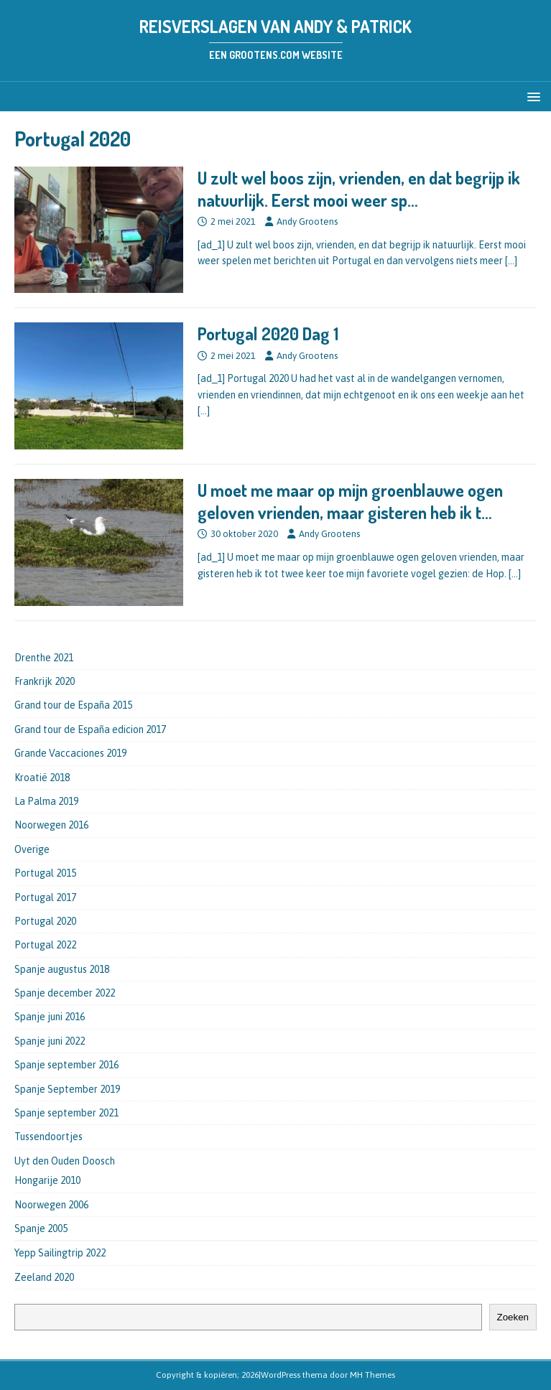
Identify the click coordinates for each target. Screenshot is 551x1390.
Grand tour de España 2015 (73, 705)
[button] (531, 95)
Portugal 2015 (45, 873)
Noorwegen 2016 (51, 825)
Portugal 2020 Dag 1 (268, 333)
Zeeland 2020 (44, 1277)
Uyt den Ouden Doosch (64, 1161)
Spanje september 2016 (66, 1065)
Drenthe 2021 (43, 657)
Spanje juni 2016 (49, 1016)
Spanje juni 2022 (49, 1041)
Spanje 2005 (41, 1228)
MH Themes (372, 1375)
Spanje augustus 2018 (61, 969)
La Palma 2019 (46, 801)
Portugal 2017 (45, 897)
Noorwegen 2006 (51, 1205)
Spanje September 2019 (67, 1089)
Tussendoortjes (48, 1136)
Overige (32, 849)
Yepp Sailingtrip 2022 (60, 1253)
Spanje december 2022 (64, 993)
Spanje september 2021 (66, 1113)
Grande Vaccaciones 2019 (70, 753)
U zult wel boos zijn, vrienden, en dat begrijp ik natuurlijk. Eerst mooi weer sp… (359, 189)
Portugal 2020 (45, 921)
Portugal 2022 (45, 945)
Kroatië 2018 (42, 777)
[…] (511, 260)
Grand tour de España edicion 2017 (90, 729)
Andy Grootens (307, 221)
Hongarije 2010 (47, 1180)
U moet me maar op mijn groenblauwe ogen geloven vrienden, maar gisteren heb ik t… (350, 501)
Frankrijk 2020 (44, 681)
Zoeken (513, 1317)
